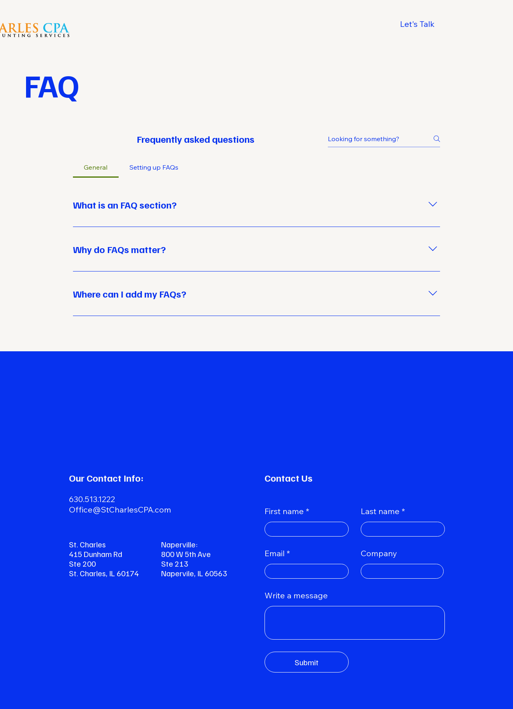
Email (275, 553)
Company (379, 553)
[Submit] (307, 662)
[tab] (96, 167)
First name (284, 511)
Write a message (296, 596)
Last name (380, 511)
